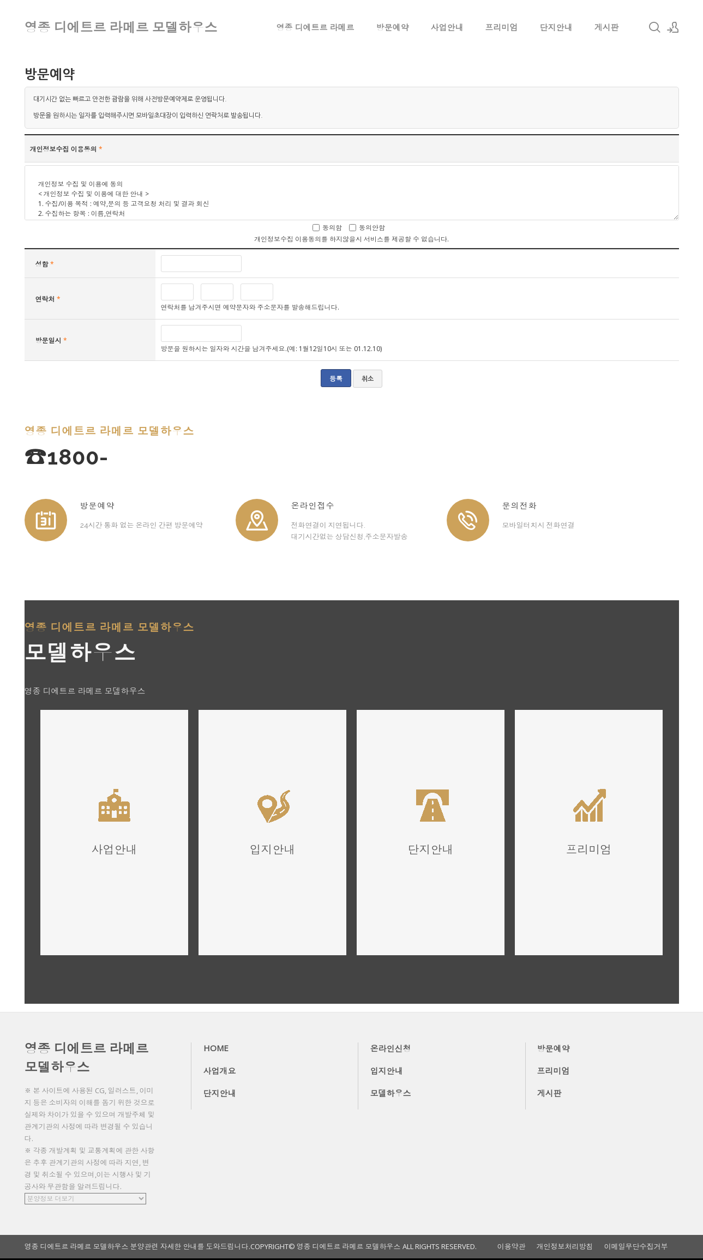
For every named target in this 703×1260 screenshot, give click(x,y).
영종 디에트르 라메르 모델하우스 (87, 1057)
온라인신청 (390, 1048)
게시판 (606, 27)
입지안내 (386, 1070)
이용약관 (511, 1246)
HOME (216, 1047)
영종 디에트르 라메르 (315, 27)
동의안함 (372, 227)
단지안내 (556, 27)
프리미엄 (501, 27)
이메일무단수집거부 (636, 1246)
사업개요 (219, 1070)
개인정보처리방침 (565, 1246)
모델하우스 (390, 1093)
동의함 (332, 227)
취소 (368, 379)
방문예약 (392, 27)
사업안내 (447, 27)
